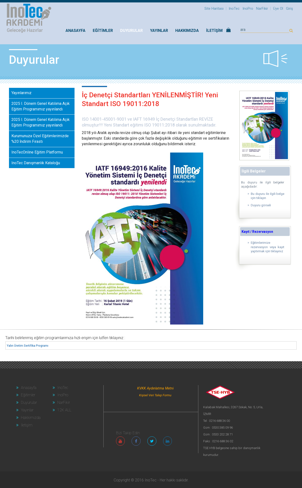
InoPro (248, 8)
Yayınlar (25, 410)
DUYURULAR (131, 30)
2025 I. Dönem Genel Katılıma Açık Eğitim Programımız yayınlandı (40, 106)
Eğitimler (25, 395)
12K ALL (62, 410)
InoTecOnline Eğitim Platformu (37, 152)
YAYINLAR (159, 30)
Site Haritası (214, 8)
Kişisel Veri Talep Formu (155, 395)
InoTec (234, 8)
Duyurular (26, 402)
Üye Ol (278, 8)
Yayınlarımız (21, 92)
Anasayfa (75, 30)
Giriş (289, 8)
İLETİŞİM (214, 30)
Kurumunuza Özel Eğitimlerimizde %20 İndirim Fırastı (40, 139)
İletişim (24, 425)
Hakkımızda (28, 417)
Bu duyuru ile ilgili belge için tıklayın (267, 196)
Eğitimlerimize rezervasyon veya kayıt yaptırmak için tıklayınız (267, 247)
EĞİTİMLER (103, 30)
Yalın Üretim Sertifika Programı (27, 345)
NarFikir (262, 8)
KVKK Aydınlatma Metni (155, 388)
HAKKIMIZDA (187, 30)
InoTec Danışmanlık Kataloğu (35, 163)
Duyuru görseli (261, 205)
